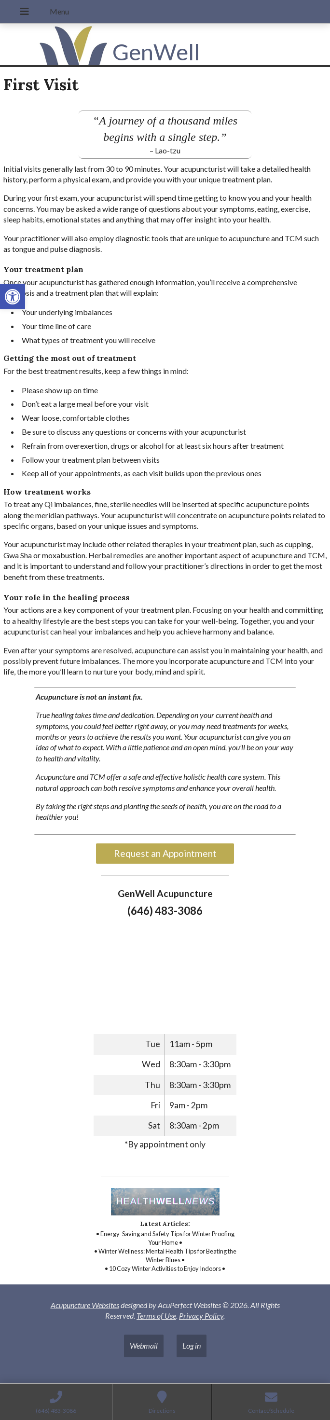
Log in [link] (191, 1345)
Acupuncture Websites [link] (85, 1305)
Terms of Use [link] (156, 1315)
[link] (12, 296)
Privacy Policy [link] (201, 1315)
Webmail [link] (144, 1345)
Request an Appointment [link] (165, 853)
